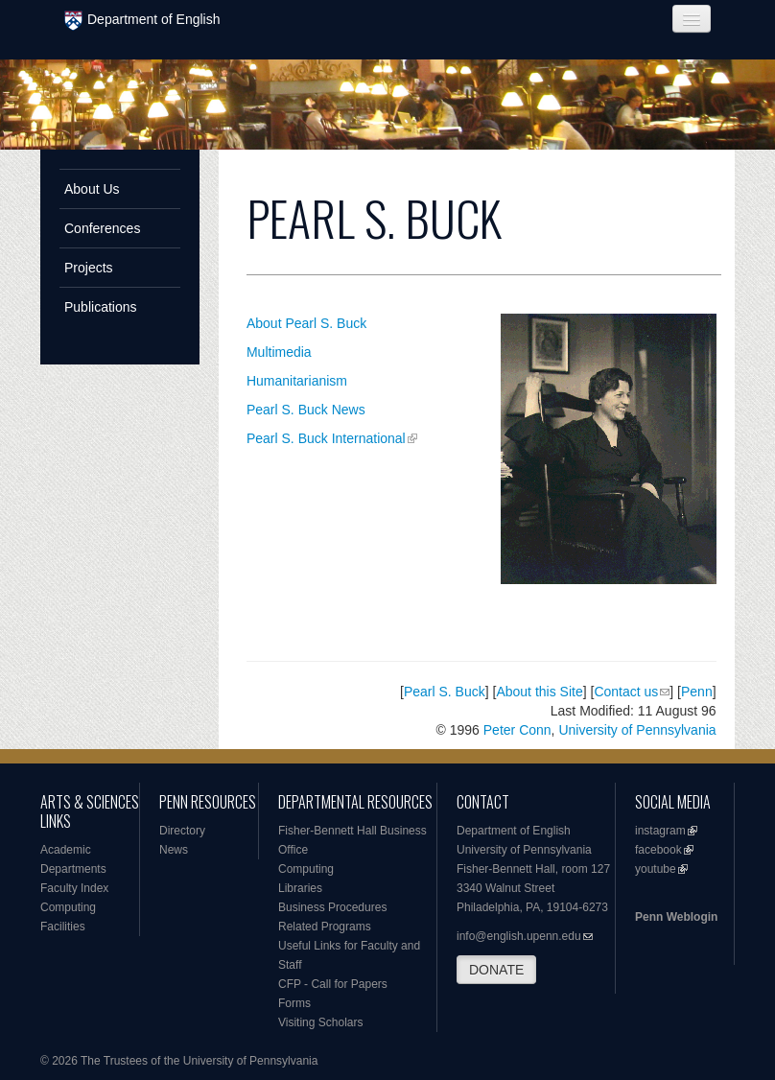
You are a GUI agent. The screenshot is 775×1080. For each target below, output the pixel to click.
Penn (697, 691)
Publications (100, 307)
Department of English (142, 21)
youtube (655, 869)
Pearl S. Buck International (326, 438)
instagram (660, 830)
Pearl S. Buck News (306, 409)
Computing (68, 907)
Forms (294, 1003)
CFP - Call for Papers (333, 984)
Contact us (626, 691)
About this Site (539, 691)
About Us (92, 189)
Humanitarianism (297, 380)
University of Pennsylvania (637, 730)
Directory (182, 830)
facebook (658, 850)
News (173, 850)
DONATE (496, 969)
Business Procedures (332, 907)
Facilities (62, 926)
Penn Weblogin (676, 917)
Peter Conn (517, 730)
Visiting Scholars (321, 1022)
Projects (88, 267)
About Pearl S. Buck (306, 323)
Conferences (102, 228)
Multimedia (279, 352)
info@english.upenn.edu (519, 936)
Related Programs (324, 926)
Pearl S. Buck (444, 691)
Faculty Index (74, 888)
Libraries (300, 888)
